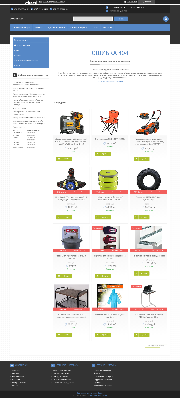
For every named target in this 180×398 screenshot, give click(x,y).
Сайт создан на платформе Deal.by (90, 393)
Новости (17, 55)
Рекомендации (18, 376)
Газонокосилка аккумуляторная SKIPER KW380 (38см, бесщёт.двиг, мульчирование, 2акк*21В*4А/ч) (149, 141)
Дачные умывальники (62, 370)
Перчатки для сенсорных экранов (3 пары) (110, 257)
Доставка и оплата (56, 27)
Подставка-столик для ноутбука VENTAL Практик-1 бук (149, 315)
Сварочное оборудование (63, 383)
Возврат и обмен (19, 383)
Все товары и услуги (156, 346)
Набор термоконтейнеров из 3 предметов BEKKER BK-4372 (110, 198)
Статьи (17, 65)
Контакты (107, 27)
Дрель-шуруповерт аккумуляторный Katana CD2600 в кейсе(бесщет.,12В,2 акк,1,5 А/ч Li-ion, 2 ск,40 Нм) (71, 141)
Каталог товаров (77, 27)
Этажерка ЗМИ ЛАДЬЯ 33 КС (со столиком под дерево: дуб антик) (71, 315)
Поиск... (121, 19)
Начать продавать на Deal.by (54, 2)
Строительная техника (62, 380)
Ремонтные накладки (102, 370)
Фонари (97, 373)
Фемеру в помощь (60, 376)
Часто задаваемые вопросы (26, 60)
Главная (39, 27)
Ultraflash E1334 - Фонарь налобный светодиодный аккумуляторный (71, 198)
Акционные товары (21, 27)
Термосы (97, 383)
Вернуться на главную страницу (110, 81)
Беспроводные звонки (103, 386)
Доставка (16, 370)
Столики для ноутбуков (103, 376)
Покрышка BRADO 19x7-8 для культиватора (148, 198)
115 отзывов (132, 2)
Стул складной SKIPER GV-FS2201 (110, 139)
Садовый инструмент (61, 373)
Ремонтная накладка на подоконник (149, 256)
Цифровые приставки (103, 380)
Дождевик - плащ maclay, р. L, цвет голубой (110, 315)
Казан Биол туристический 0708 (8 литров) (71, 257)
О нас (95, 27)
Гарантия (16, 380)
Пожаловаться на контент (98, 395)
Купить (66, 159)
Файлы (15, 386)
